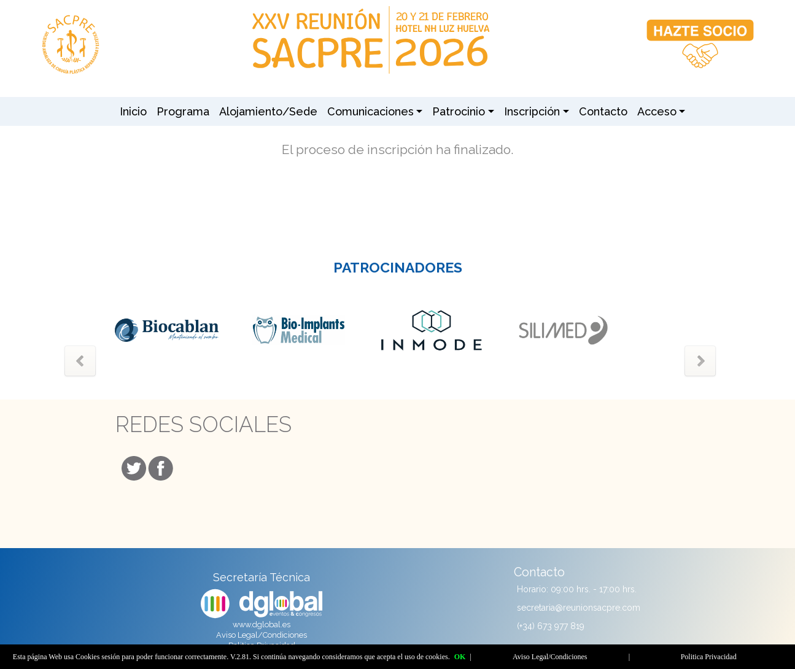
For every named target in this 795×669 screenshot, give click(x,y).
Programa (183, 111)
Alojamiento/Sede (268, 111)
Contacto (603, 111)
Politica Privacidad (709, 656)
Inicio (133, 111)
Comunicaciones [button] (370, 111)
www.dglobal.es (261, 624)
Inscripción (532, 111)
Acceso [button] (657, 111)
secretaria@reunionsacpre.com (578, 608)
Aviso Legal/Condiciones (261, 635)
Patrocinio (458, 111)
